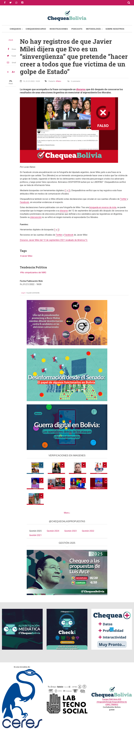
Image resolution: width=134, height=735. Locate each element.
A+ (13, 72)
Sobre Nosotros (114, 29)
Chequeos (15, 29)
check (11, 40)
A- (8, 72)
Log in (23, 293)
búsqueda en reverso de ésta (102, 207)
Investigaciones (59, 29)
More (66, 513)
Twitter (123, 199)
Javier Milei (27, 256)
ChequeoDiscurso (36, 29)
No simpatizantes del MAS (34, 272)
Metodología (93, 29)
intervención (35, 217)
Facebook (24, 202)
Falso (59, 81)
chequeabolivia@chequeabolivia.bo (112, 702)
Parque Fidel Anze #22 (111, 699)
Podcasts (76, 29)
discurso (81, 89)
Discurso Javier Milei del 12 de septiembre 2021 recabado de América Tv (53, 240)
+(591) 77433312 (111, 704)
